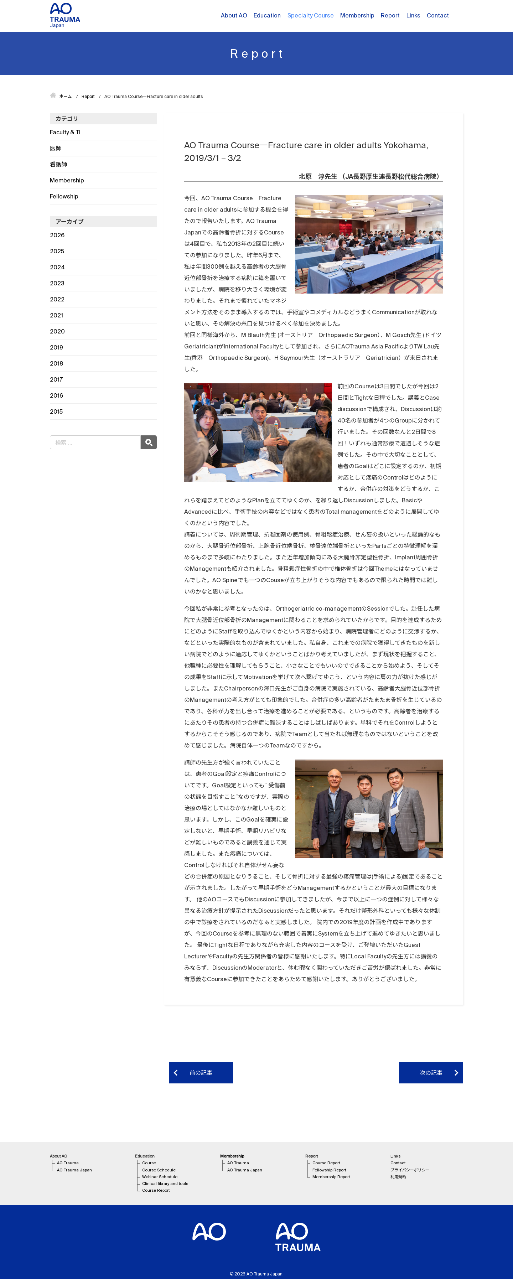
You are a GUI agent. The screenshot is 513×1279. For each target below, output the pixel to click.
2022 (57, 299)
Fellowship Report (329, 1170)
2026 (57, 235)
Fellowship (64, 196)
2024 (57, 267)
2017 (56, 379)
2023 (57, 283)
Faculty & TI (65, 132)
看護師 (58, 164)
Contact (438, 15)
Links (413, 15)
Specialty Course (310, 15)
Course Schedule (159, 1170)
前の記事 (201, 1073)
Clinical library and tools (165, 1183)
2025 (57, 251)
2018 (56, 363)
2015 (56, 411)
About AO (234, 15)
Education (267, 15)
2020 (57, 331)
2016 (56, 395)
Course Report (156, 1190)
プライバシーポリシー (410, 1170)
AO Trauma (68, 1163)
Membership (357, 15)
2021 (56, 315)
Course (149, 1163)
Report (390, 15)
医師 (55, 148)
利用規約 (398, 1177)
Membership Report (331, 1177)
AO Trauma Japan (74, 1170)
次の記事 (431, 1073)
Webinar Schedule (159, 1177)
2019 (56, 347)
